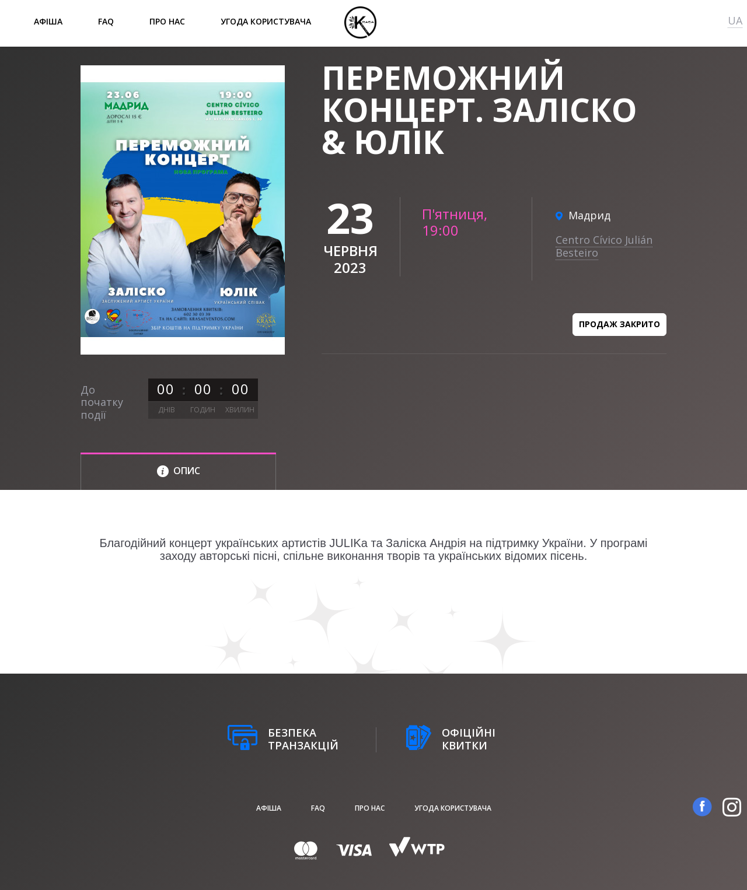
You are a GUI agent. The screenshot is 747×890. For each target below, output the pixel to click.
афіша (48, 21)
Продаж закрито (619, 324)
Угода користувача (266, 21)
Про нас (167, 21)
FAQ (106, 21)
